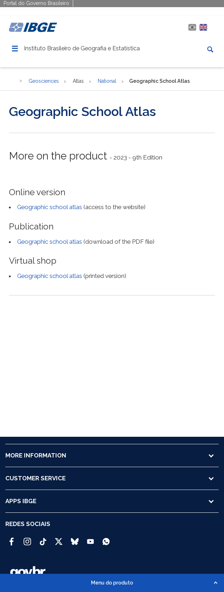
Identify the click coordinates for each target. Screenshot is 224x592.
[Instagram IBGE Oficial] (27, 538)
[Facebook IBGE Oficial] (11, 538)
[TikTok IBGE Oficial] (43, 538)
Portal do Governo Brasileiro (36, 3)
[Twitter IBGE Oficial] (58, 541)
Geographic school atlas (49, 207)
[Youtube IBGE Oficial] (90, 538)
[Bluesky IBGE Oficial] (74, 538)
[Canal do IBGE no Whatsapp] (106, 538)
